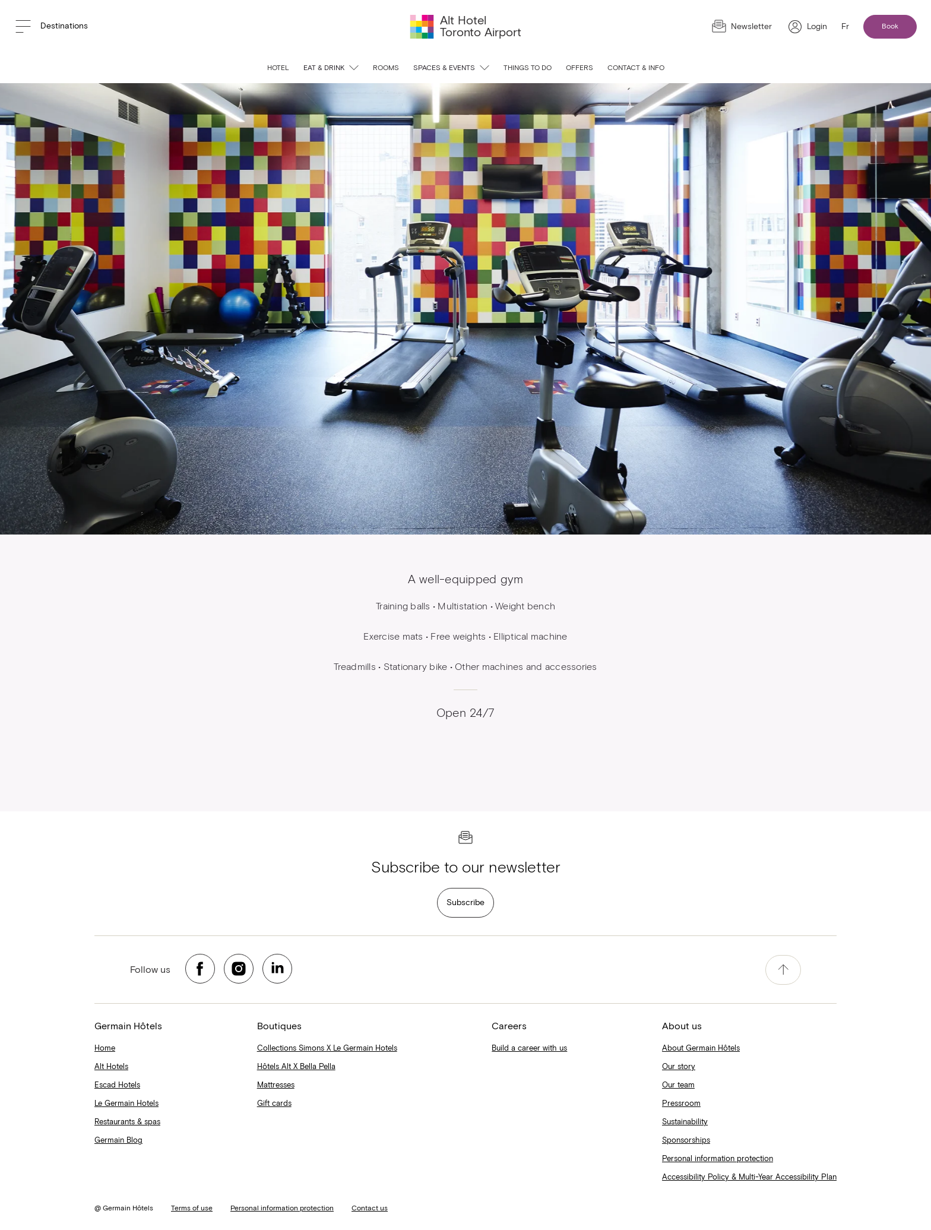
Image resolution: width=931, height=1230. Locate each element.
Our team (678, 1085)
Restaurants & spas (127, 1122)
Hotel (278, 68)
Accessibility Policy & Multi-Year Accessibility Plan (749, 1177)
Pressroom (681, 1104)
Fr (845, 27)
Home (104, 1048)
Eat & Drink (331, 68)
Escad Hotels (117, 1085)
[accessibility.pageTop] (783, 970)
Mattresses (275, 1085)
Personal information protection (717, 1159)
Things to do (528, 68)
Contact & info (635, 68)
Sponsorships (686, 1140)
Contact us (370, 1208)
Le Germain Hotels (126, 1104)
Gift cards (274, 1104)
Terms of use (192, 1208)
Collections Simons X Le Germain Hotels (327, 1048)
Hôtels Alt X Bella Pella (296, 1067)
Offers (579, 68)
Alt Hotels (111, 1067)
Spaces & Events (451, 68)
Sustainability (685, 1122)
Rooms (386, 68)
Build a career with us (529, 1048)
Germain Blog (118, 1140)
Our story (678, 1067)
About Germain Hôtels (701, 1048)
